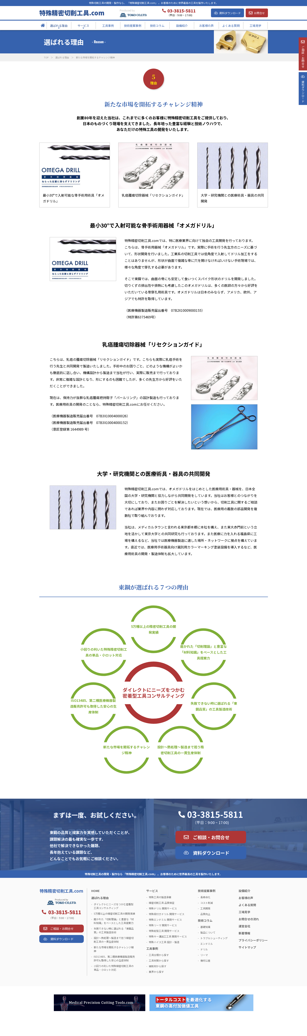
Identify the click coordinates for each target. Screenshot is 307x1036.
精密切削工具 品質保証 (161, 902)
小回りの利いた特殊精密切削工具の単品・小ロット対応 (103, 652)
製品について (207, 932)
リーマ (204, 955)
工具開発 (205, 908)
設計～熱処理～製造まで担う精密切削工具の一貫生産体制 (180, 749)
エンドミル (206, 943)
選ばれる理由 (62, 57)
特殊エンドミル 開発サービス (165, 919)
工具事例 (152, 948)
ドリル (204, 949)
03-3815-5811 (215, 814)
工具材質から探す (159, 960)
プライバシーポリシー (253, 940)
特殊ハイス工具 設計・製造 (164, 942)
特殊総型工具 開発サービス (164, 931)
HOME (95, 891)
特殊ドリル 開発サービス (163, 908)
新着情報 (244, 933)
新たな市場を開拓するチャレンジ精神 (126, 749)
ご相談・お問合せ (211, 837)
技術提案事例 (206, 891)
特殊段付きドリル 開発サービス (166, 914)
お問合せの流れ (249, 919)
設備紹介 (244, 891)
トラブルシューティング (214, 938)
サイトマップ (247, 947)
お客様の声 (246, 898)
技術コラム (205, 920)
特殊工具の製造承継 (160, 897)
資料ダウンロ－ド (302, 106)
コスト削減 (206, 902)
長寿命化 (205, 897)
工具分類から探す (159, 955)
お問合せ (259, 13)
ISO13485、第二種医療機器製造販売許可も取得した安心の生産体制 (93, 706)
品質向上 (205, 914)
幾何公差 (205, 960)
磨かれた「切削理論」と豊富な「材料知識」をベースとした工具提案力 (203, 652)
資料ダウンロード (230, 13)
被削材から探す (157, 966)
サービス (152, 891)
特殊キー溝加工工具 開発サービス (168, 936)
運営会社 (244, 926)
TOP (46, 57)
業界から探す (156, 971)
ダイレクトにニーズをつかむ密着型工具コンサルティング (154, 692)
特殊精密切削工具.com (71, 12)
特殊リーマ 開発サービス (163, 925)
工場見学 (244, 912)
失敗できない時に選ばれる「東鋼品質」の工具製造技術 (214, 706)
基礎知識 (205, 927)
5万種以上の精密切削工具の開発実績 (153, 629)
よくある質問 (247, 905)
